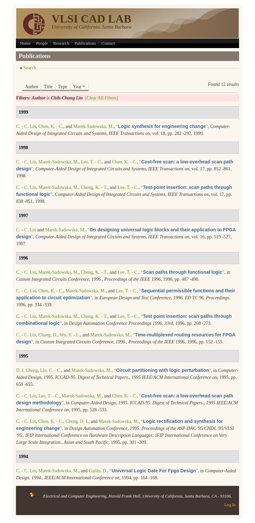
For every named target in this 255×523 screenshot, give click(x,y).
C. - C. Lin (26, 126)
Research (61, 43)
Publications (85, 43)
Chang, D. (48, 334)
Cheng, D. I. (76, 421)
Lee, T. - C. (91, 161)
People (42, 43)
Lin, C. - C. (50, 370)
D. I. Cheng (27, 370)
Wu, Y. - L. (70, 334)
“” (162, 126)
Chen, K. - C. (51, 126)
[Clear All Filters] (101, 97)
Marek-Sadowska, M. (93, 126)
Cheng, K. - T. (94, 187)
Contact (108, 43)
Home (25, 43)
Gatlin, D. (98, 470)
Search (29, 67)
